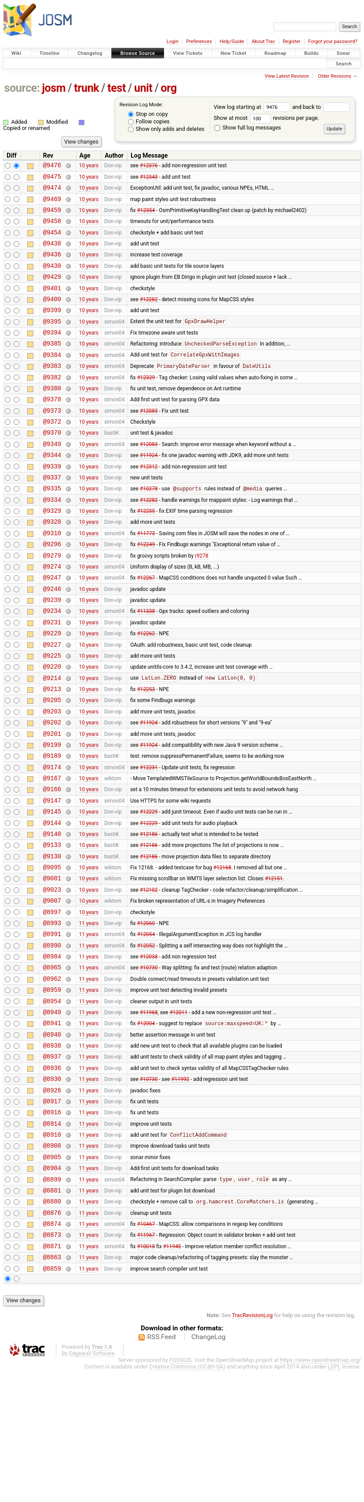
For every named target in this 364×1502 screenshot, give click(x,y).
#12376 (149, 166)
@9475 (52, 179)
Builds (311, 53)
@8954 (52, 1101)
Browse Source (137, 53)
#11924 (149, 490)
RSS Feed (161, 1469)
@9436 (52, 266)
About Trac (263, 41)
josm (54, 88)
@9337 (52, 515)
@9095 (52, 951)
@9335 (52, 527)
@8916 (52, 1225)
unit (143, 88)
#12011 (179, 1113)
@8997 (52, 1001)
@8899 (52, 1300)
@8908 (52, 1262)
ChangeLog (208, 1469)
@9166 (52, 864)
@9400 (52, 316)
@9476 (52, 166)
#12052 (146, 1038)
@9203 (52, 777)
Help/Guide (232, 41)
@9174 (52, 839)
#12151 (274, 964)
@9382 (52, 403)
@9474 (52, 191)
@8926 (52, 1200)
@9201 (52, 802)
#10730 (149, 1063)
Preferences (199, 41)
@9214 (52, 739)
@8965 (52, 1063)
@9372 (52, 453)
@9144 (52, 901)
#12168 (222, 951)
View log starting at (253, 107)
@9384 (52, 378)
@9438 (52, 253)
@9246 (52, 640)
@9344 (52, 490)
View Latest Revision (287, 76)
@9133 (52, 926)
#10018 (146, 1375)
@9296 (52, 590)
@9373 (52, 440)
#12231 (149, 839)
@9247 (52, 627)
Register (291, 41)
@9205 (52, 764)
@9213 (52, 752)
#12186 (149, 914)
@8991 (52, 1026)
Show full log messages (248, 127)
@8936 (52, 1175)
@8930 (52, 1188)
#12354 (146, 216)
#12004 (146, 1126)
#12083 (149, 440)
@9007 (52, 988)
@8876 (52, 1337)
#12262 (146, 690)
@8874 (52, 1350)
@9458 (52, 228)
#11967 (146, 1362)
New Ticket (234, 53)
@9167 (52, 851)
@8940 (52, 1138)
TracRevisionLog (252, 1447)
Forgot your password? (332, 41)
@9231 (52, 677)
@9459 (52, 216)
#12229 (149, 889)
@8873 (52, 1362)
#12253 (146, 752)
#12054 (146, 1026)
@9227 (52, 702)
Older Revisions (334, 76)
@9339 (52, 503)
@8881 (52, 1312)
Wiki (16, 53)
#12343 (149, 179)
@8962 (52, 1076)
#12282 (149, 316)
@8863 (52, 1387)
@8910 (52, 1250)
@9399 (52, 328)
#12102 (149, 976)
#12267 (146, 627)
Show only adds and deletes (166, 129)
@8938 (52, 1150)
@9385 (52, 365)
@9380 (52, 415)
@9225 (52, 714)
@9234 (52, 664)
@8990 (52, 1038)
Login (172, 41)
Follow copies (149, 121)
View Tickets (188, 53)
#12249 (146, 590)
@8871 (52, 1375)
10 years (88, 166)
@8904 (52, 1287)
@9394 (52, 353)
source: (22, 88)
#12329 (146, 403)
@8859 (52, 1400)
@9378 (52, 428)
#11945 (172, 1375)
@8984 (52, 1051)
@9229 (52, 689)
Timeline (50, 53)
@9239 (52, 652)
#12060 (146, 1013)
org (169, 88)
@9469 (52, 204)
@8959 (52, 1088)
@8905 (52, 1275)
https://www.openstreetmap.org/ (320, 1491)
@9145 (52, 889)
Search (343, 63)
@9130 (52, 939)
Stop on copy (148, 114)
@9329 (52, 552)
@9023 (52, 976)
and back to (321, 107)
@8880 (52, 1325)
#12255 (146, 553)
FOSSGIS (180, 1491)
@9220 (52, 727)
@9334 (52, 540)
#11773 (146, 577)
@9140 (52, 914)
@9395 (52, 341)
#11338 (146, 665)
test (116, 88)
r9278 (201, 602)
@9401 (52, 303)
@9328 (52, 565)
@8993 (52, 1013)
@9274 (52, 615)
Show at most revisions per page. (266, 118)
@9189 (52, 826)
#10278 (149, 528)
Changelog (89, 53)
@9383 (52, 390)
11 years (88, 1013)
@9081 (52, 963)
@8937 (52, 1163)
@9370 (52, 465)
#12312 (149, 503)
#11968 (149, 1113)
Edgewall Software (92, 1485)
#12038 (149, 1051)
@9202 (52, 789)
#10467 (146, 1350)
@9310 (52, 577)
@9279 (52, 602)
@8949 (52, 1113)
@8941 (52, 1125)
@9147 (52, 876)
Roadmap (275, 53)
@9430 (52, 278)
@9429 (52, 291)
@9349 (52, 478)
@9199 (52, 814)
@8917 (52, 1213)
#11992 (180, 1188)
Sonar (343, 53)
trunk (86, 88)
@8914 (52, 1238)
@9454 (52, 241)
